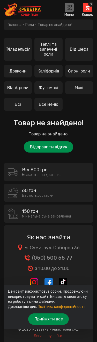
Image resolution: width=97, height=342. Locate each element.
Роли (29, 25)
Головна (14, 25)
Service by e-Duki (48, 336)
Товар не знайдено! (55, 25)
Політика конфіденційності (61, 307)
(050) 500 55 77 (52, 258)
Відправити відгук (48, 146)
